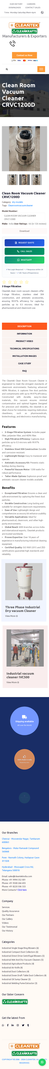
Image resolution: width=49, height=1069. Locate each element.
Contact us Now (24, 55)
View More (9, 616)
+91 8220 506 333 (17, 886)
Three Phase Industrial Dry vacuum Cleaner (20, 609)
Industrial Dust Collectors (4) (15, 971)
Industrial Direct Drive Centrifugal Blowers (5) (23, 956)
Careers (31, 4)
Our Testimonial (9, 927)
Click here (22, 890)
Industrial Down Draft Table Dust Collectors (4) (24, 975)
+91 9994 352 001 (17, 880)
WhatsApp (24, 260)
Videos (5, 923)
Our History (16, 4)
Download (24, 231)
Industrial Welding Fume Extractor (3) (19, 983)
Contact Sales (32, 7)
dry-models (17, 202)
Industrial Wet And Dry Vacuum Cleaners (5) (23, 960)
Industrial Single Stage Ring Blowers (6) (20, 948)
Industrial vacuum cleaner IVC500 (22, 675)
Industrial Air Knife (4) (12, 967)
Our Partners (8, 915)
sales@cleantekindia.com (20, 876)
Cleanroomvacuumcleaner (20, 205)
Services (6, 907)
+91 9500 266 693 (17, 883)
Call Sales (24, 251)
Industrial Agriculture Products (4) (18, 963)
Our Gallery (7, 919)
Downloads (15, 7)
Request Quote (24, 243)
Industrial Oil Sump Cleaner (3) (16, 979)
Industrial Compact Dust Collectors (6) (20, 952)
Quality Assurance (10, 911)
